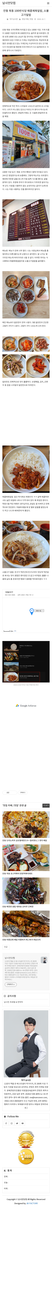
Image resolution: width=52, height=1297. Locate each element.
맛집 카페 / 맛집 (27, 19)
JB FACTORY (32, 1293)
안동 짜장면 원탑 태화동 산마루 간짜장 (17, 996)
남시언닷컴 (10, 1047)
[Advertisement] (26, 42)
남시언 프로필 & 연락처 (13, 1092)
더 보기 (46, 895)
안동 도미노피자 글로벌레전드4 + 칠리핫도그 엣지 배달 (24, 930)
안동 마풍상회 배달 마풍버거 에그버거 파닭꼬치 (21, 1029)
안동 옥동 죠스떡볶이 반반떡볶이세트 (17, 963)
